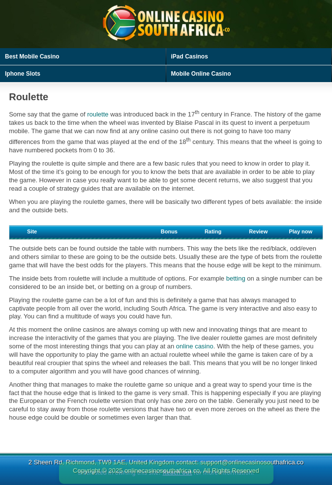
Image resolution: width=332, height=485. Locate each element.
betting (235, 278)
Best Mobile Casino (32, 56)
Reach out (177, 477)
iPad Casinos (189, 56)
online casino (194, 346)
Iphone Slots (22, 73)
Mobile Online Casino (201, 73)
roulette (97, 114)
